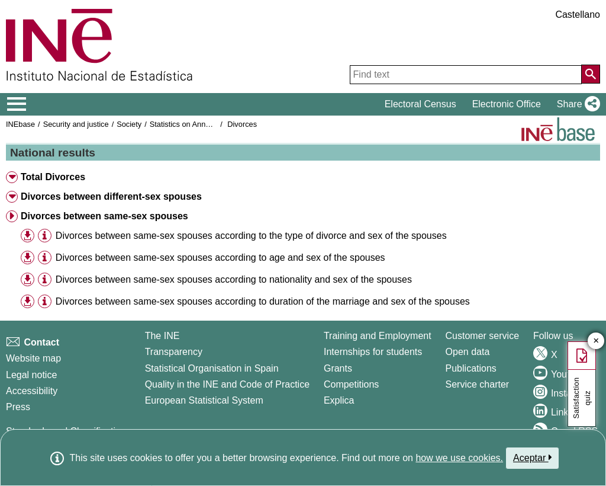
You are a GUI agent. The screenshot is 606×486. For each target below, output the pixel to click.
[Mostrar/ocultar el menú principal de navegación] (17, 104)
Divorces (242, 124)
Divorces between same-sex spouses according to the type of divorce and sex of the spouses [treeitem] (251, 236)
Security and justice (76, 124)
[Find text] (466, 74)
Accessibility (31, 391)
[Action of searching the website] (590, 74)
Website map (33, 358)
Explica (339, 400)
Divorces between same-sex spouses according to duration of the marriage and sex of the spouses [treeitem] (263, 301)
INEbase (20, 124)
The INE (162, 336)
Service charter (478, 384)
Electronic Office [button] (506, 104)
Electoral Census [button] (420, 104)
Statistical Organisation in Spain (212, 368)
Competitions (351, 384)
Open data (468, 352)
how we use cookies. (459, 458)
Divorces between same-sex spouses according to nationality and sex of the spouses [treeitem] (234, 279)
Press (18, 407)
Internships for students (373, 352)
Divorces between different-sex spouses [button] (111, 196)
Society (129, 124)
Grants (338, 368)
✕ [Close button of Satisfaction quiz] (596, 341)
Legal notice (31, 375)
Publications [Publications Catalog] (471, 368)
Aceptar (532, 457)
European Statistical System (204, 400)
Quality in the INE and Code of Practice (227, 384)
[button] (576, 104)
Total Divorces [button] (53, 177)
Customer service (482, 336)
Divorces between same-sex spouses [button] (104, 216)
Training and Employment (377, 336)
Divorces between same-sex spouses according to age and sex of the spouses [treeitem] (220, 257)
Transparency (173, 352)
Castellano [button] (577, 14)
